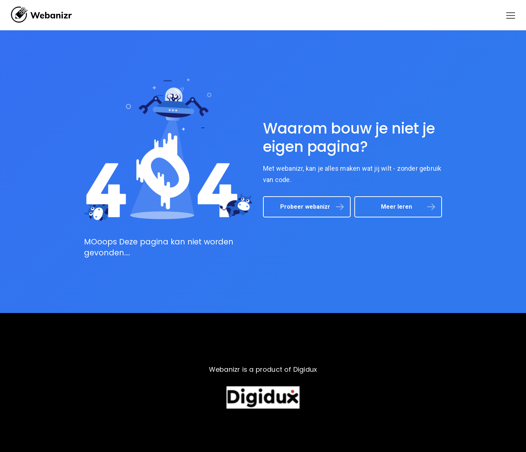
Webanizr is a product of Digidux (263, 369)
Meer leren (396, 206)
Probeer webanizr (305, 206)
